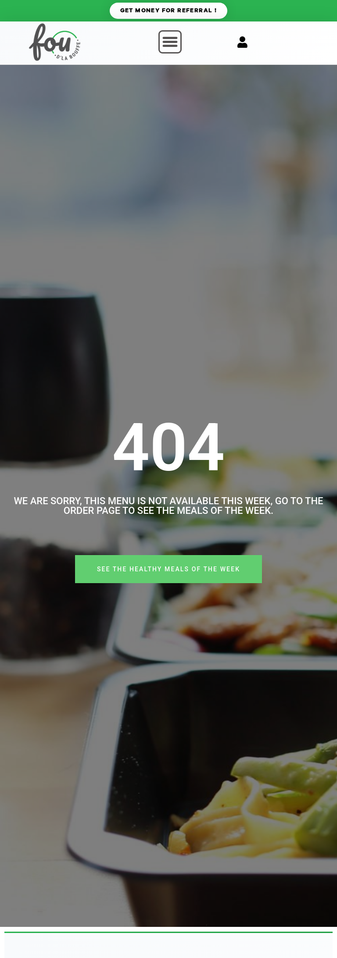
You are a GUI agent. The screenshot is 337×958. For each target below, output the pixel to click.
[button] (170, 41)
